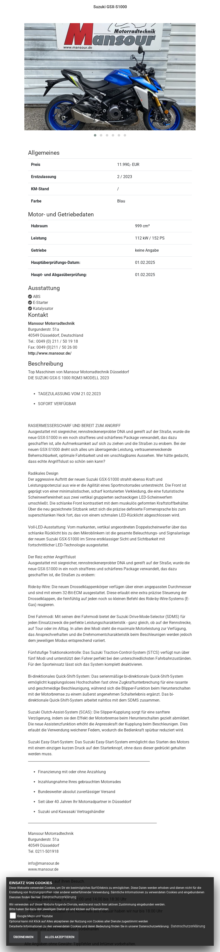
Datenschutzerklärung (59, 897)
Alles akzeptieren (59, 937)
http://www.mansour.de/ (50, 353)
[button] (95, 135)
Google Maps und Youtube (35, 916)
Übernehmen (23, 937)
